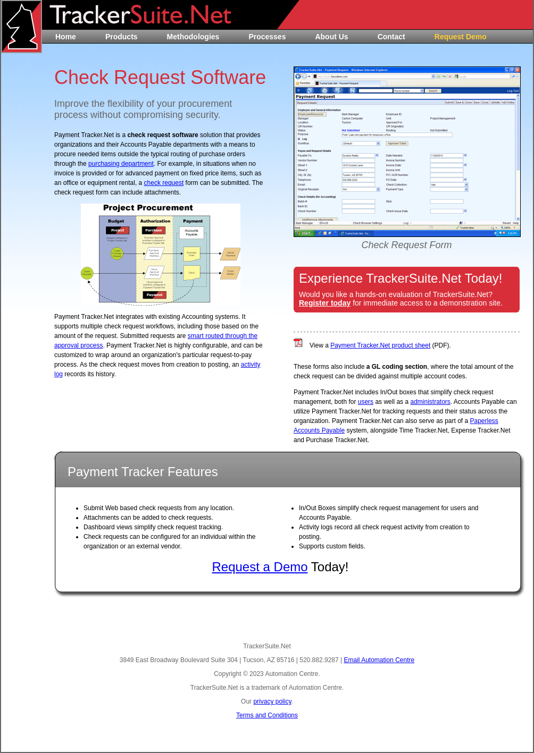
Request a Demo (259, 567)
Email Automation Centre (379, 660)
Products (121, 36)
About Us (331, 36)
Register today (325, 303)
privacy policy (272, 701)
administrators (430, 401)
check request (164, 183)
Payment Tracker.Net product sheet (380, 345)
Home (65, 36)
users (365, 401)
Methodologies (193, 36)
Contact (391, 36)
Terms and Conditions (267, 715)
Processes (267, 36)
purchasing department (121, 163)
